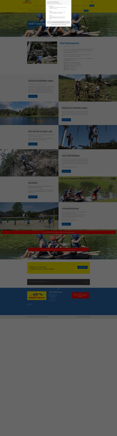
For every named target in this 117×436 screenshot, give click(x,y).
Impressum (59, 24)
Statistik (58, 17)
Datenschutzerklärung (54, 24)
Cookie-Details (64, 24)
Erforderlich (58, 7)
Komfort (58, 12)
